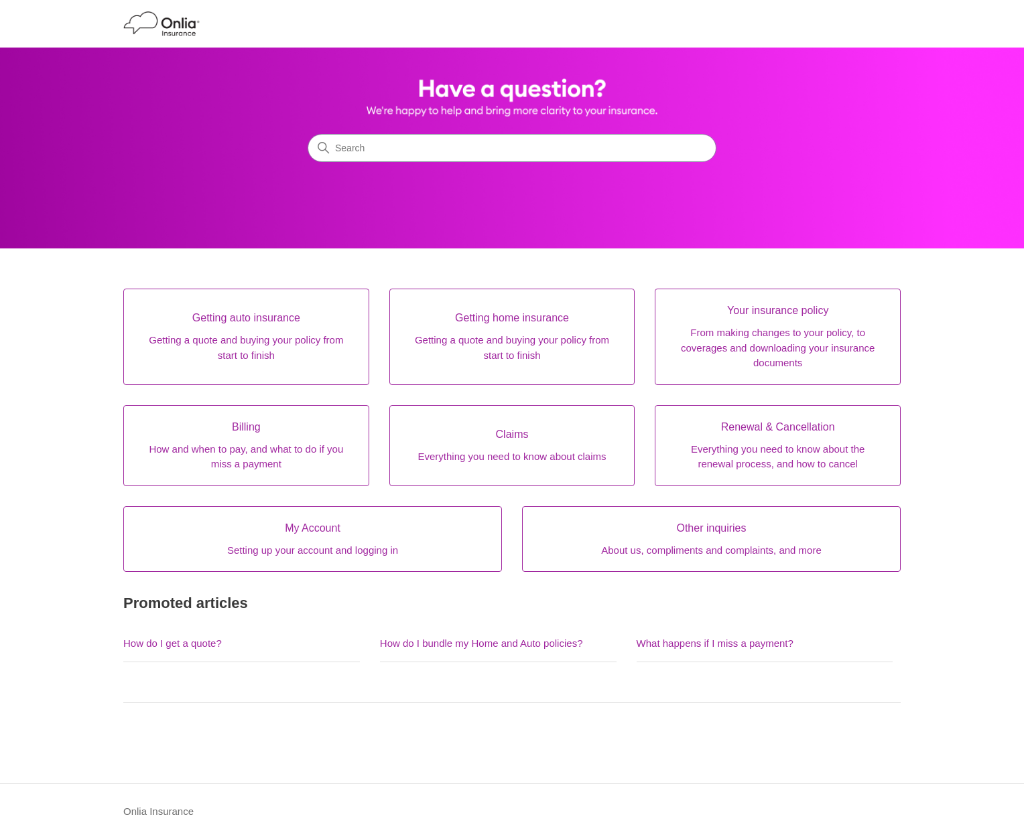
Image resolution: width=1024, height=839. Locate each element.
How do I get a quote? (172, 643)
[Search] (512, 148)
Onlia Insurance (158, 811)
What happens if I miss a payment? (715, 643)
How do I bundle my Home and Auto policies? (481, 643)
